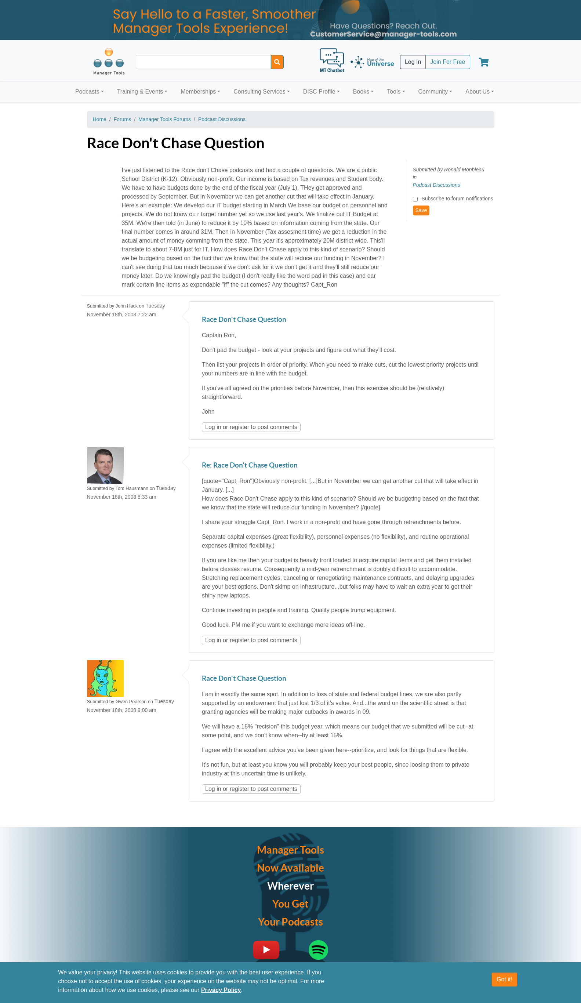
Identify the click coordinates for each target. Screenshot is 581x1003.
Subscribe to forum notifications (457, 198)
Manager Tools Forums (164, 119)
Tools (393, 91)
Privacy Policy (221, 991)
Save (421, 210)
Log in (213, 427)
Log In (413, 62)
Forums (122, 119)
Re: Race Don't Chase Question (250, 465)
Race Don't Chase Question (244, 319)
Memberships (198, 91)
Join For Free (447, 62)
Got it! (504, 981)
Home (99, 119)
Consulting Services (259, 91)
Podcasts (87, 91)
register (239, 427)
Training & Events (140, 91)
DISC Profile (319, 91)
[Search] (277, 62)
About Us (477, 91)
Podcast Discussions (222, 119)
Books (361, 91)
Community (433, 91)
